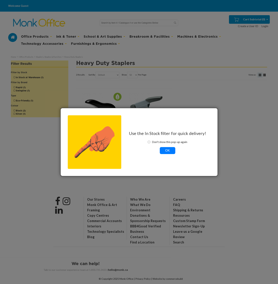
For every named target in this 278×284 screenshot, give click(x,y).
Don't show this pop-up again (167, 142)
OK (167, 150)
